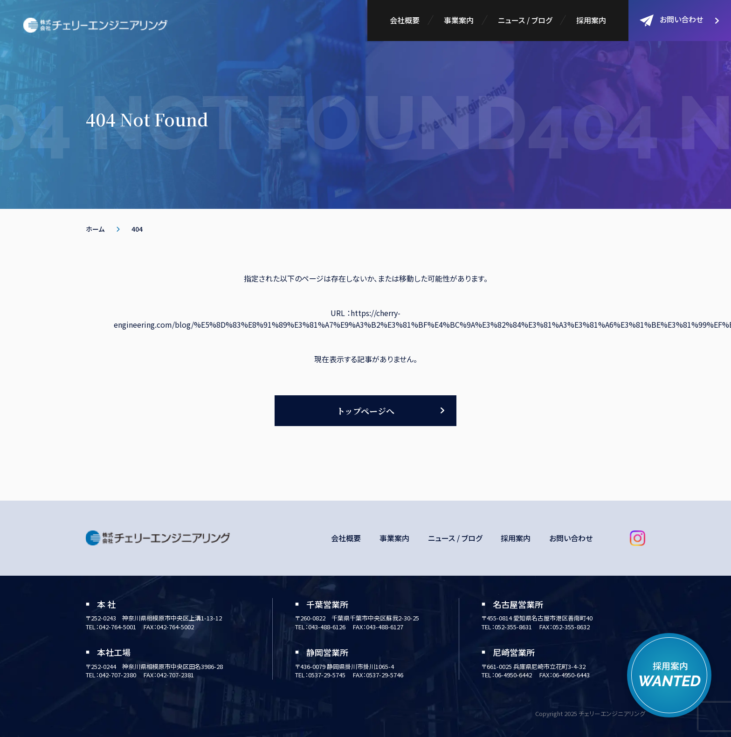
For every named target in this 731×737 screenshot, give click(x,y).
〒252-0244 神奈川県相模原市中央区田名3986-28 (154, 666)
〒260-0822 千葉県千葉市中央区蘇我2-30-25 (357, 617)
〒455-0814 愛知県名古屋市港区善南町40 (537, 617)
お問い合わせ (671, 20)
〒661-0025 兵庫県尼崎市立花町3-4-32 (534, 666)
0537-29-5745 (326, 674)
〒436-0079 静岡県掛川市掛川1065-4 (344, 666)
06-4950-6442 (513, 674)
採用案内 (591, 20)
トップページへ (365, 411)
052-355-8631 (513, 626)
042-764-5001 (117, 626)
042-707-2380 (117, 674)
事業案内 (459, 20)
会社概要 (405, 20)
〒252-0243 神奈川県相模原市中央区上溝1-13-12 (154, 617)
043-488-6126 (326, 626)
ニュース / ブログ (525, 20)
